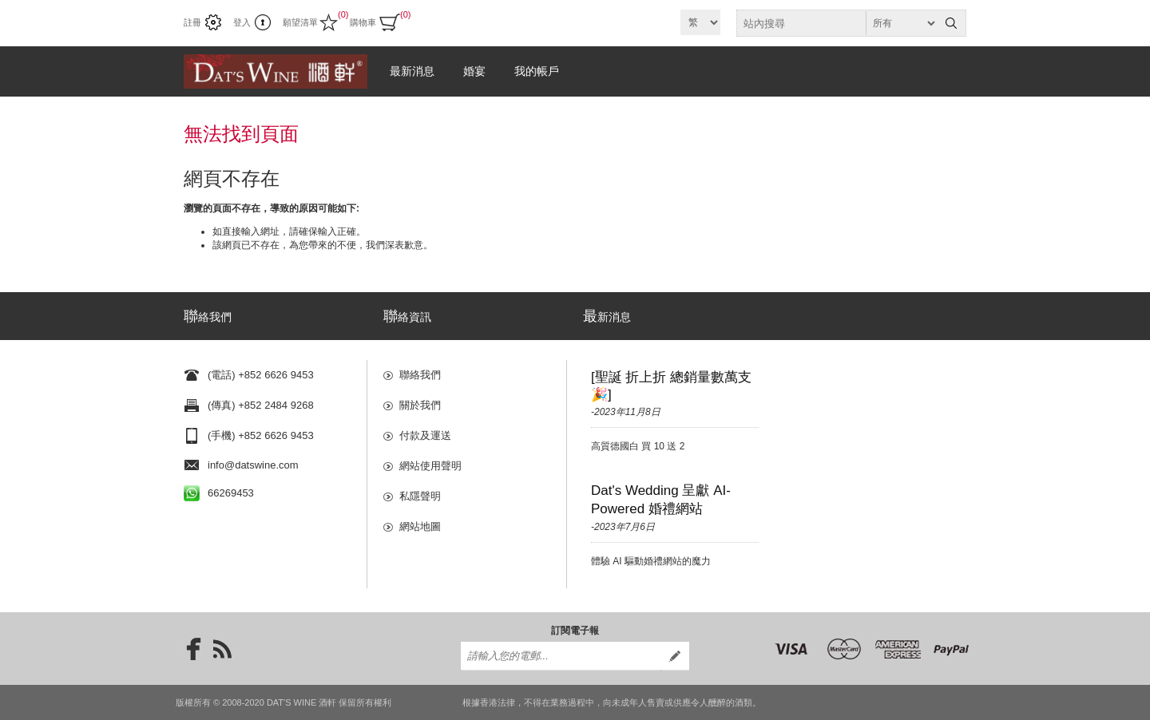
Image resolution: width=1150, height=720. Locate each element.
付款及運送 (425, 435)
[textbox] (837, 23)
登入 (242, 22)
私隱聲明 (420, 496)
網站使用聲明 (430, 466)
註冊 (192, 22)
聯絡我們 (420, 375)
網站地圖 (420, 526)
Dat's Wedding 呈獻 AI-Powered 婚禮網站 (661, 499)
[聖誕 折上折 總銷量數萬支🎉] (671, 386)
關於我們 (420, 405)
